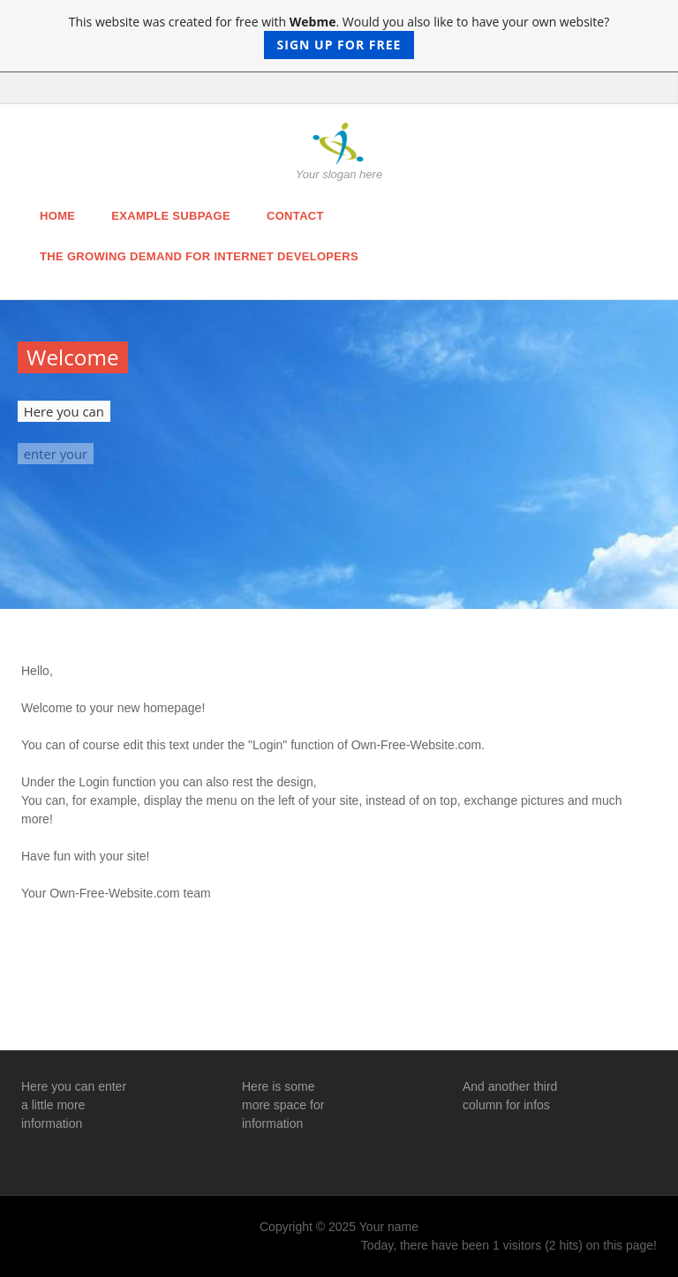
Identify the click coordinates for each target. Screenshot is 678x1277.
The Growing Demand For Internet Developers (199, 256)
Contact (295, 215)
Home (57, 215)
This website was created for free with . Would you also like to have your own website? (339, 36)
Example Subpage (170, 215)
